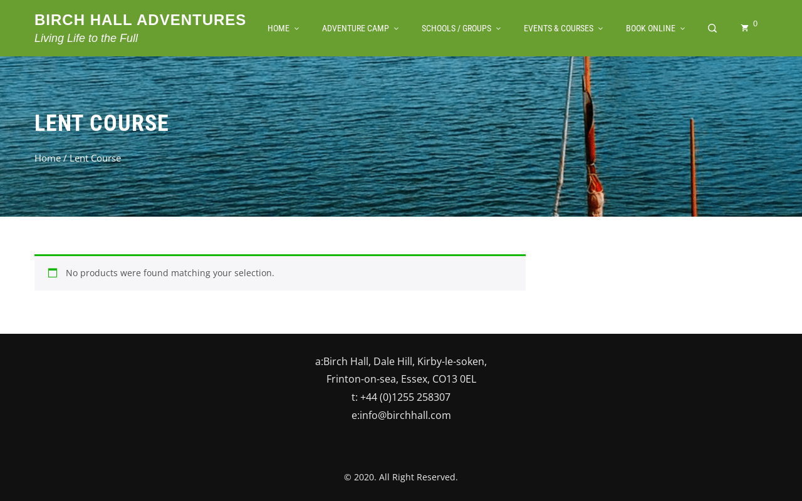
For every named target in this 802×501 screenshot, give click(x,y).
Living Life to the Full (86, 38)
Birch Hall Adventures (140, 19)
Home (47, 158)
